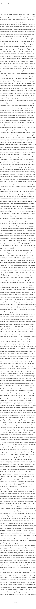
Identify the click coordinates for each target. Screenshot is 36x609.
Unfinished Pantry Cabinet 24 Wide (6, 594)
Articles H (2, 597)
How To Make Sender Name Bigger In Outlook (22, 594)
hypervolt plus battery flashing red (7, 3)
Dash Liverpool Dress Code (16, 596)
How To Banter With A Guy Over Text (28, 596)
